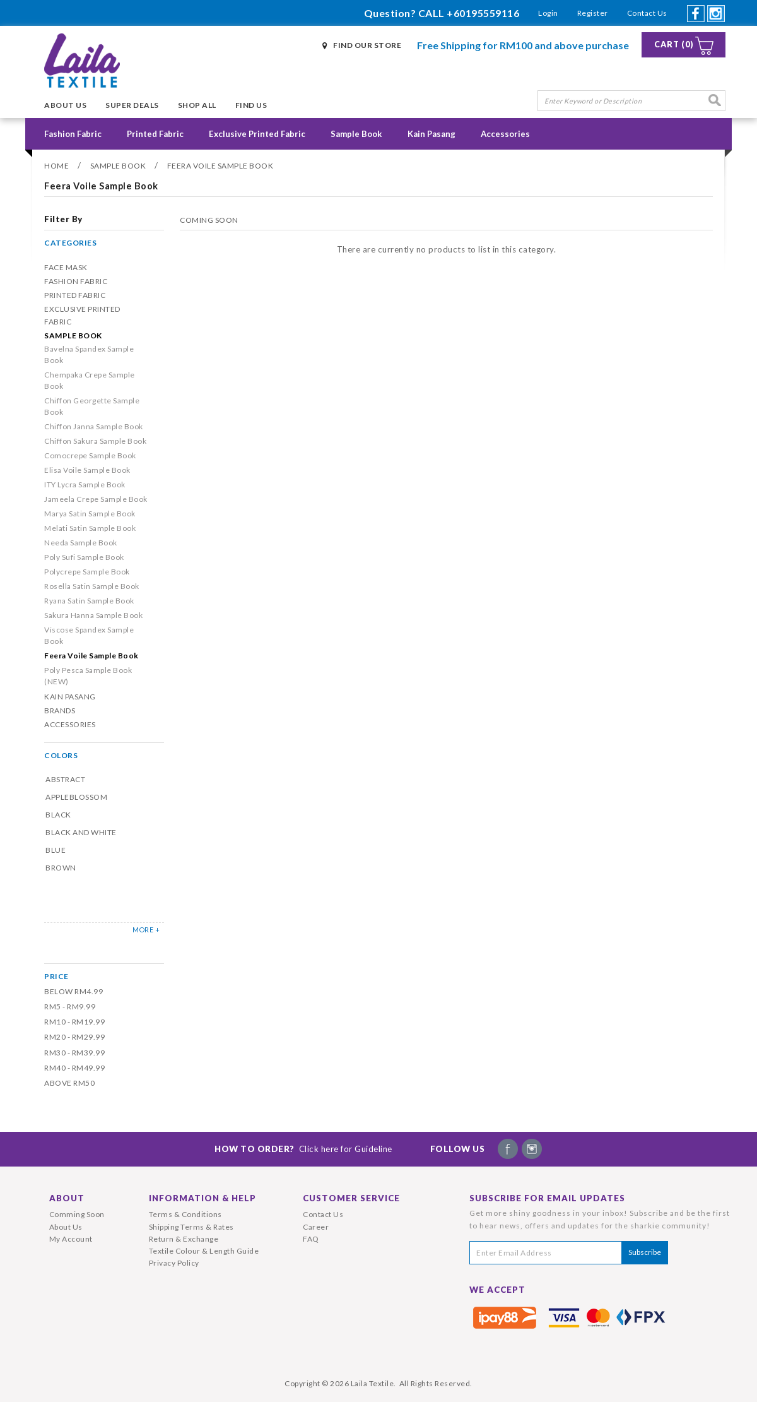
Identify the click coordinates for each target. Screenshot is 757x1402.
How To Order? (303, 1149)
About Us (65, 105)
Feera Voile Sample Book (220, 165)
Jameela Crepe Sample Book (96, 499)
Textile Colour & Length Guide (204, 1251)
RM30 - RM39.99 (74, 1052)
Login (548, 13)
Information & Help (202, 1198)
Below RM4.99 (73, 991)
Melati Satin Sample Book (90, 528)
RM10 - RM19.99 (74, 1021)
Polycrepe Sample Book (87, 571)
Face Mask (66, 267)
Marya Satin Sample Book (90, 513)
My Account (71, 1239)
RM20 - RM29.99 (74, 1037)
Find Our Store (367, 45)
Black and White (81, 832)
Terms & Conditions (185, 1214)
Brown (60, 867)
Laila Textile (372, 1383)
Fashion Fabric (73, 134)
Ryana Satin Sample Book (89, 600)
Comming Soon (77, 1214)
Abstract (65, 779)
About (67, 1198)
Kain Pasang (431, 134)
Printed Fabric (155, 134)
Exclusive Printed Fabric (257, 134)
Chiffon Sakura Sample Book (95, 441)
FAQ (311, 1239)
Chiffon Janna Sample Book (93, 426)
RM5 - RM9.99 (69, 1006)
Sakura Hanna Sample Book (93, 615)
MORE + (146, 929)
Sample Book (356, 134)
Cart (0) (674, 44)
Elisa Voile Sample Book (87, 470)
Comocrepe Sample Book (90, 455)
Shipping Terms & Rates (191, 1227)
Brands (59, 710)
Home (56, 165)
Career (316, 1227)
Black (58, 814)
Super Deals (132, 105)
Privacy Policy (174, 1263)
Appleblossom (76, 797)
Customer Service (351, 1198)
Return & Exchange (184, 1239)
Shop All (197, 105)
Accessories (505, 134)
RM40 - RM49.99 (74, 1067)
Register (592, 13)
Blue (55, 850)
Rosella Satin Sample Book (91, 586)
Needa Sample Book (80, 542)
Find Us (251, 105)
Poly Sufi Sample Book (84, 557)
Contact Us (647, 13)
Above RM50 (69, 1083)
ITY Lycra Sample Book (85, 484)
